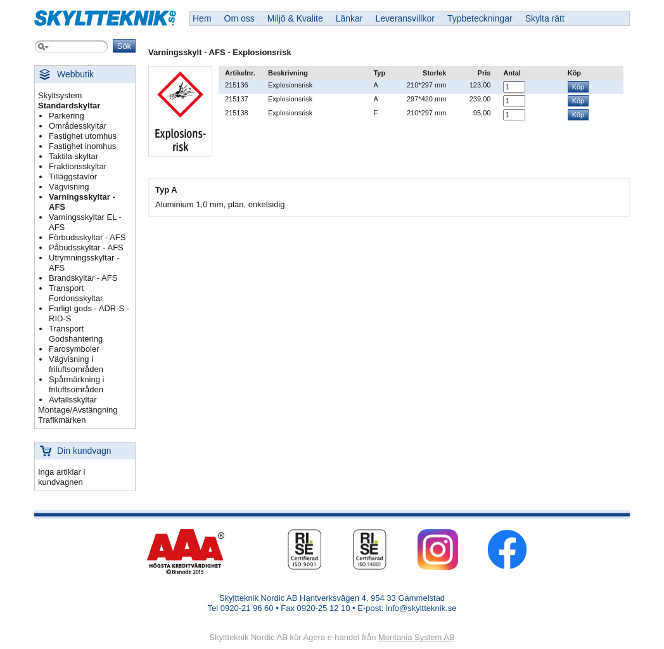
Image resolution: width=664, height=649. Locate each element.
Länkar (349, 18)
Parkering (66, 115)
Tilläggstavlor (73, 176)
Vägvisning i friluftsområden (76, 364)
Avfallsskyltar (73, 399)
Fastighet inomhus (82, 146)
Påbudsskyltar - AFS (86, 247)
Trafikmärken (62, 420)
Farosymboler (74, 349)
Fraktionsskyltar (77, 166)
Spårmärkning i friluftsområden (76, 384)
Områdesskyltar (77, 126)
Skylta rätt (545, 18)
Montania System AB (416, 637)
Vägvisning (69, 186)
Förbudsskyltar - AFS (87, 237)
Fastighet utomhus (83, 136)
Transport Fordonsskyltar (76, 293)
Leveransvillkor (405, 18)
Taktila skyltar (73, 156)
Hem (202, 18)
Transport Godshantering (76, 334)
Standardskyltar (69, 105)
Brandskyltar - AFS (83, 278)
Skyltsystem (60, 95)
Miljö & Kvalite (295, 18)
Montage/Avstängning (78, 409)
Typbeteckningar (480, 18)
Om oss (239, 18)
